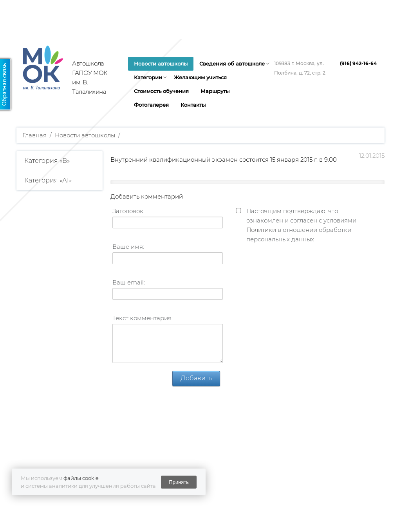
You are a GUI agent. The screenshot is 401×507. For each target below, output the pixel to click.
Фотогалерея (151, 105)
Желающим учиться (200, 77)
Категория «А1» (48, 180)
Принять (179, 482)
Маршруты (214, 91)
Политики (261, 229)
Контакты (193, 105)
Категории (148, 77)
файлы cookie (81, 478)
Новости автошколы (161, 63)
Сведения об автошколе (232, 63)
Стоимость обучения (161, 91)
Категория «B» (47, 160)
